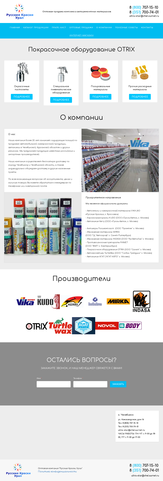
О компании (104, 28)
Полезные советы (126, 28)
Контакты (147, 28)
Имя (39, 378)
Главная (15, 28)
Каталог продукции (35, 28)
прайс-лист (59, 28)
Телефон (78, 378)
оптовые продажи (81, 28)
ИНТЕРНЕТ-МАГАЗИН (81, 35)
